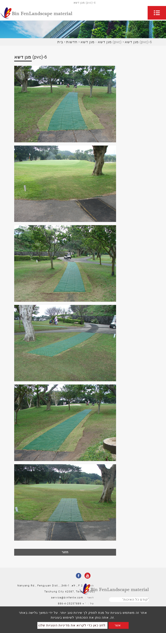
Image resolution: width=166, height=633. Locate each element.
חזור (65, 552)
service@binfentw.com (67, 597)
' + (84, 603)
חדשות (72, 42)
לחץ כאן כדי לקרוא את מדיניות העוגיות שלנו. (72, 625)
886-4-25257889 (70, 603)
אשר (117, 625)
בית (60, 42)
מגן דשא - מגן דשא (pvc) (101, 42)
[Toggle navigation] (157, 13)
